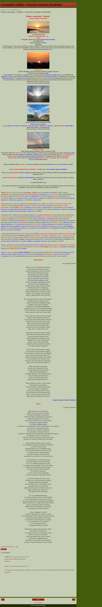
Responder (7, 561)
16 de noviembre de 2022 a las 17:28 (18, 566)
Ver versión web (38, 602)
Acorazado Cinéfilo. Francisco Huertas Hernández (31, 4)
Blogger (44, 605)
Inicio (38, 599)
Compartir (4, 549)
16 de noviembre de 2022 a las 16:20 (19, 556)
